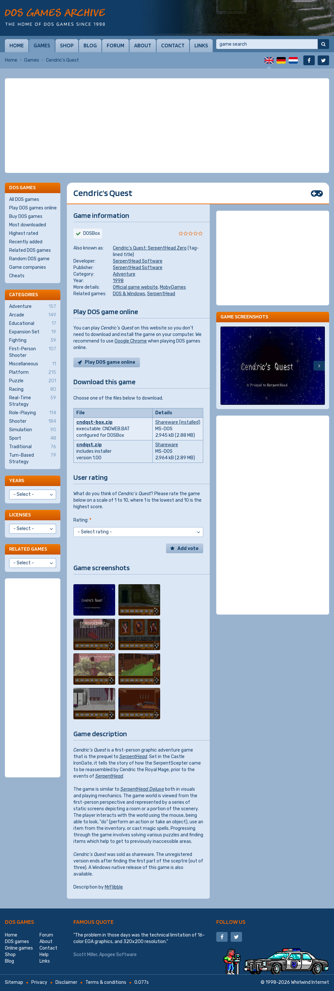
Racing (32, 389)
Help (44, 954)
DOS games (19, 921)
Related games (28, 549)
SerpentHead (161, 294)
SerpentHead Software (137, 261)
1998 (118, 280)
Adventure (124, 274)
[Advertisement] (167, 125)
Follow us (231, 921)
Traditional (32, 447)
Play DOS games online (33, 208)
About (142, 45)
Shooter (32, 421)
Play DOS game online (110, 362)
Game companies (27, 267)
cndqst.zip (89, 445)
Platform (32, 372)
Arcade (32, 315)
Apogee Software (118, 954)
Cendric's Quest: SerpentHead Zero (150, 248)
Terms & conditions (105, 982)
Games (42, 45)
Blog (90, 45)
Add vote (188, 548)
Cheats (16, 276)
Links (201, 45)
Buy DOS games (25, 216)
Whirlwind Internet (310, 982)
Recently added (25, 242)
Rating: (82, 520)
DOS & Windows (129, 294)
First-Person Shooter (32, 352)
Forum (115, 45)
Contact (173, 45)
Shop (67, 45)
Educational (32, 323)
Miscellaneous (32, 364)
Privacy (39, 982)
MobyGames (173, 287)
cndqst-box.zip (94, 422)
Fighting (32, 340)
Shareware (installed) (177, 422)
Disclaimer (66, 982)
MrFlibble (114, 887)
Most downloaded (27, 225)
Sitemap (14, 982)
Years (16, 480)
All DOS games (24, 199)
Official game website (135, 287)
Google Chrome (130, 341)
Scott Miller (85, 954)
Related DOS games (30, 250)
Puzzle (32, 381)
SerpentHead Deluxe (142, 789)
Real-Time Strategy (32, 401)
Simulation (32, 430)
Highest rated (23, 233)
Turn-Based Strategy (32, 458)
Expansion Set (32, 332)
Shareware (166, 445)
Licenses (20, 514)
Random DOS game (29, 259)
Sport (32, 438)
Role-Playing (32, 413)
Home (16, 45)
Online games (19, 948)
